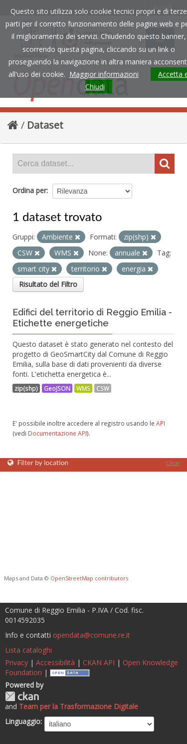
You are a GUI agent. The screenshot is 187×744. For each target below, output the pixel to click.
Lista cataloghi (28, 650)
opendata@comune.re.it (91, 635)
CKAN (22, 696)
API (160, 423)
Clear (173, 463)
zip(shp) (26, 388)
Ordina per (29, 190)
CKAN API (99, 662)
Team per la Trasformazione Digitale (78, 706)
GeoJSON (57, 388)
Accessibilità (55, 662)
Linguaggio (22, 721)
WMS (83, 388)
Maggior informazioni (104, 74)
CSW (102, 388)
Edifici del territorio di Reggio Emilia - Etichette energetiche (92, 317)
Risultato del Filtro (48, 284)
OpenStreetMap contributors (89, 578)
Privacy (16, 662)
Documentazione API (57, 433)
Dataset (45, 125)
